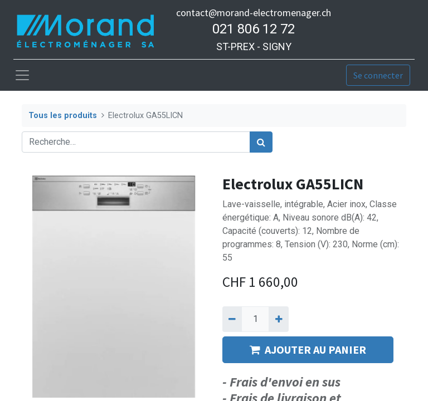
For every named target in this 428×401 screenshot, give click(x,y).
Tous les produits (62, 115)
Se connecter (378, 75)
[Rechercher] (261, 142)
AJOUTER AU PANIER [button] (308, 349)
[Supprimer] (232, 319)
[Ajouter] (278, 319)
